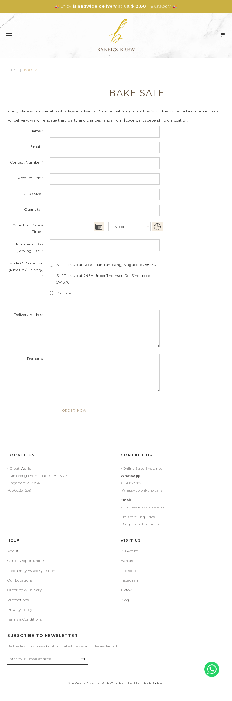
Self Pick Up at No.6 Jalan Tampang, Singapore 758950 (106, 264)
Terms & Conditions (24, 619)
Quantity (34, 209)
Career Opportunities (26, 560)
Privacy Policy (19, 609)
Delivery (63, 293)
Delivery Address (29, 314)
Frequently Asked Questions (32, 570)
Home (12, 70)
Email (37, 146)
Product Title (31, 178)
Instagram (130, 580)
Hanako (128, 560)
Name (37, 130)
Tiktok (126, 590)
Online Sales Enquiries (143, 468)
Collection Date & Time (28, 228)
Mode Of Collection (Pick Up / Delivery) (26, 269)
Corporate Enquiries (141, 524)
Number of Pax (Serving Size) (30, 247)
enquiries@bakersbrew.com (143, 507)
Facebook (129, 570)
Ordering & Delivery (24, 590)
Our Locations (19, 580)
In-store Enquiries (139, 516)
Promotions (18, 600)
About (12, 551)
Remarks (35, 358)
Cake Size (34, 193)
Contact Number (27, 162)
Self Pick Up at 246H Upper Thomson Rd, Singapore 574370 (103, 278)
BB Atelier (130, 551)
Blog (125, 600)
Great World (21, 468)
